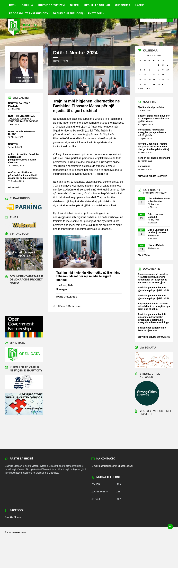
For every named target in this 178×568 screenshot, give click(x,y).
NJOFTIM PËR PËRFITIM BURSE (21, 133)
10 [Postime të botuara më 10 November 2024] (167, 70)
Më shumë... (144, 255)
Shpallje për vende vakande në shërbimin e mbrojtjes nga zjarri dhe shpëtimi (154, 306)
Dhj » (147, 88)
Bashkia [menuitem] (27, 5)
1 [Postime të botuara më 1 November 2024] (158, 65)
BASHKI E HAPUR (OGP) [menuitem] (68, 13)
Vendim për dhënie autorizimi (154, 158)
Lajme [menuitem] (139, 5)
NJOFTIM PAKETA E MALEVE (19, 104)
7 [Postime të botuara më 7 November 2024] (153, 70)
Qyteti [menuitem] (74, 5)
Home (56, 61)
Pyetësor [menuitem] (95, 13)
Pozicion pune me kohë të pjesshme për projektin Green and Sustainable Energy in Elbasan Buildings (153, 318)
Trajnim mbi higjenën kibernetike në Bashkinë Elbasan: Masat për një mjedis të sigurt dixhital (86, 106)
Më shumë (13, 188)
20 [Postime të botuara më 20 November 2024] (149, 80)
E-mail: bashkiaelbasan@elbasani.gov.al (112, 466)
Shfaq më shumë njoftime (152, 176)
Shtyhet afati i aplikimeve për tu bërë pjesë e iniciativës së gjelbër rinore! (153, 118)
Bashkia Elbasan (13, 517)
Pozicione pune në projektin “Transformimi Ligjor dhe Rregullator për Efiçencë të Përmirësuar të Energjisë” (153, 278)
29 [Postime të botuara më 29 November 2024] (158, 84)
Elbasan (153, 207)
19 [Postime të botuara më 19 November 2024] (145, 80)
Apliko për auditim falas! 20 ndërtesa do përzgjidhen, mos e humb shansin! (23, 158)
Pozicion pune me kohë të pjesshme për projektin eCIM (153, 289)
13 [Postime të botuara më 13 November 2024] (149, 75)
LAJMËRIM (144, 166)
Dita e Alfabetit (156, 245)
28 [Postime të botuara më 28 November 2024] (154, 84)
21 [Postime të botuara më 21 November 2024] (154, 80)
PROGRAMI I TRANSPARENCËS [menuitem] (28, 13)
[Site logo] (22, 39)
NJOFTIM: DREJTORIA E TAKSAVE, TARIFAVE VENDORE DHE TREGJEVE (23, 119)
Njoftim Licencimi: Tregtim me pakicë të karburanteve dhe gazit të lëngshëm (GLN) (153, 146)
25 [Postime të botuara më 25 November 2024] (140, 84)
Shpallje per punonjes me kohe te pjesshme (152, 329)
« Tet (140, 88)
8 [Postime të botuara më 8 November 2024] (158, 70)
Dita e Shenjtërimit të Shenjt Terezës (158, 231)
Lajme (77, 306)
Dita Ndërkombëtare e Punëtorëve (158, 200)
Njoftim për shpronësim (151, 107)
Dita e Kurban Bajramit (155, 215)
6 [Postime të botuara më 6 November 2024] (149, 70)
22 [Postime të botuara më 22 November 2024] (158, 80)
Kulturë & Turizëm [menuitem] (51, 5)
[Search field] (156, 18)
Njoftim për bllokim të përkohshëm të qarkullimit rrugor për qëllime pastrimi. (23, 175)
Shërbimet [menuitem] (122, 5)
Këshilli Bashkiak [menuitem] (97, 5)
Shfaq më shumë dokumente (154, 337)
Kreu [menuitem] (12, 5)
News (65, 61)
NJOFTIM (13, 144)
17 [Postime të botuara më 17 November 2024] (167, 75)
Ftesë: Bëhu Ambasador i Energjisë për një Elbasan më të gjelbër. (152, 132)
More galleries (66, 296)
